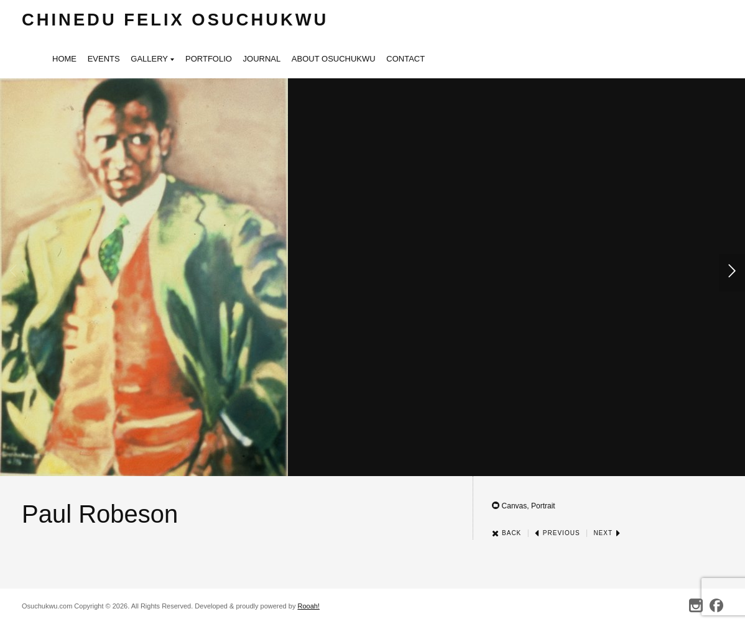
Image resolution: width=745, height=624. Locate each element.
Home (64, 58)
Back (506, 533)
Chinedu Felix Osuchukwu (175, 19)
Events (104, 58)
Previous (557, 533)
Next (606, 533)
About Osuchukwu (334, 58)
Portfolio (208, 58)
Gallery (152, 60)
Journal (262, 58)
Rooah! (308, 606)
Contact (405, 58)
